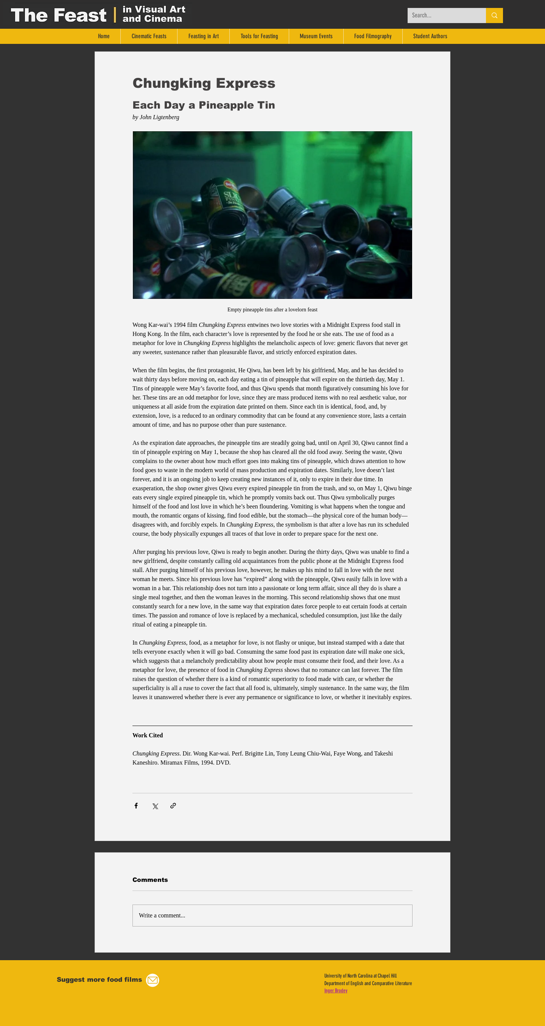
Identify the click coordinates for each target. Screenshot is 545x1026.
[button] (152, 980)
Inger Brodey (335, 990)
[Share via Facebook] (136, 805)
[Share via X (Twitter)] (154, 805)
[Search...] (441, 15)
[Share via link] (173, 805)
